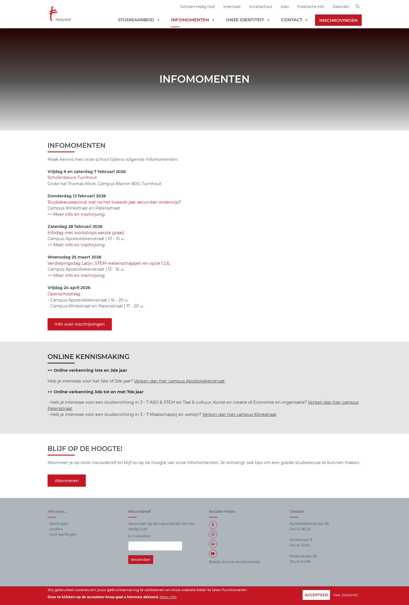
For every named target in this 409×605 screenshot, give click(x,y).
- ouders (55, 529)
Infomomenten (190, 19)
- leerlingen (58, 523)
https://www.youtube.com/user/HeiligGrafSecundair (213, 554)
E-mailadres (139, 536)
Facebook (213, 525)
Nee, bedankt (345, 595)
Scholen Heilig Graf (197, 6)
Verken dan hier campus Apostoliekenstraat (179, 381)
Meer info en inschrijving (79, 214)
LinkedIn (213, 544)
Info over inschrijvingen (80, 324)
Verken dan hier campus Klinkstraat (239, 414)
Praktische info (310, 6)
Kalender (341, 6)
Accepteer (316, 595)
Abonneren (67, 480)
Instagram (213, 534)
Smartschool (260, 6)
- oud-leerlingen (62, 534)
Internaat (232, 6)
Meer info (168, 597)
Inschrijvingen (338, 20)
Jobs (284, 6)
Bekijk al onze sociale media (234, 562)
